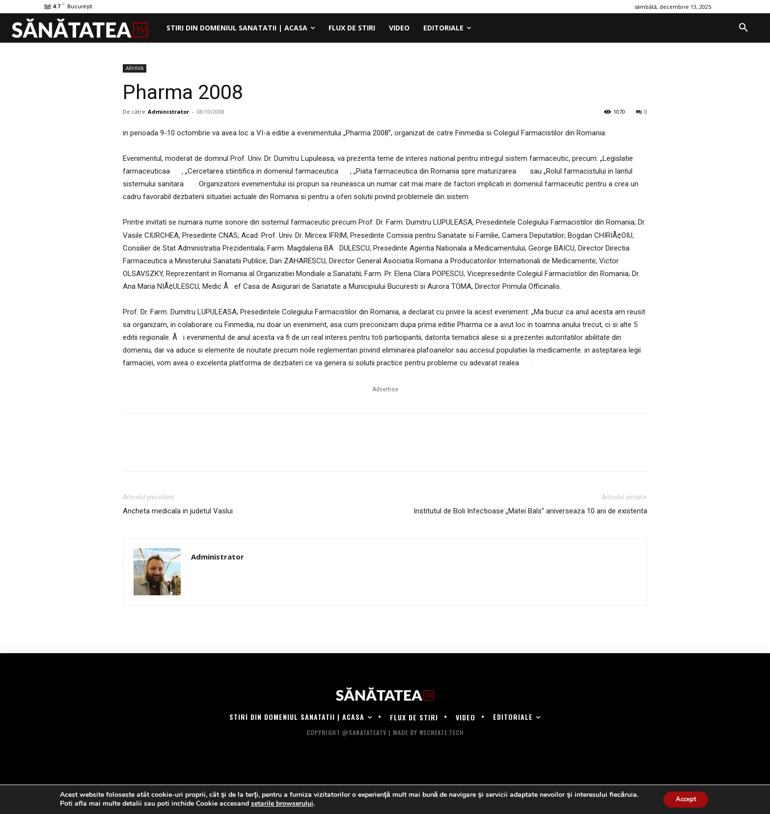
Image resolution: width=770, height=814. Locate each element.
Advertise (385, 389)
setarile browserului (279, 803)
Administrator (168, 111)
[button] (743, 28)
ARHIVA (134, 68)
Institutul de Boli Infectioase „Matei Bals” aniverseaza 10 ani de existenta (530, 511)
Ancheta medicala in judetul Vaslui (178, 511)
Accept (686, 798)
